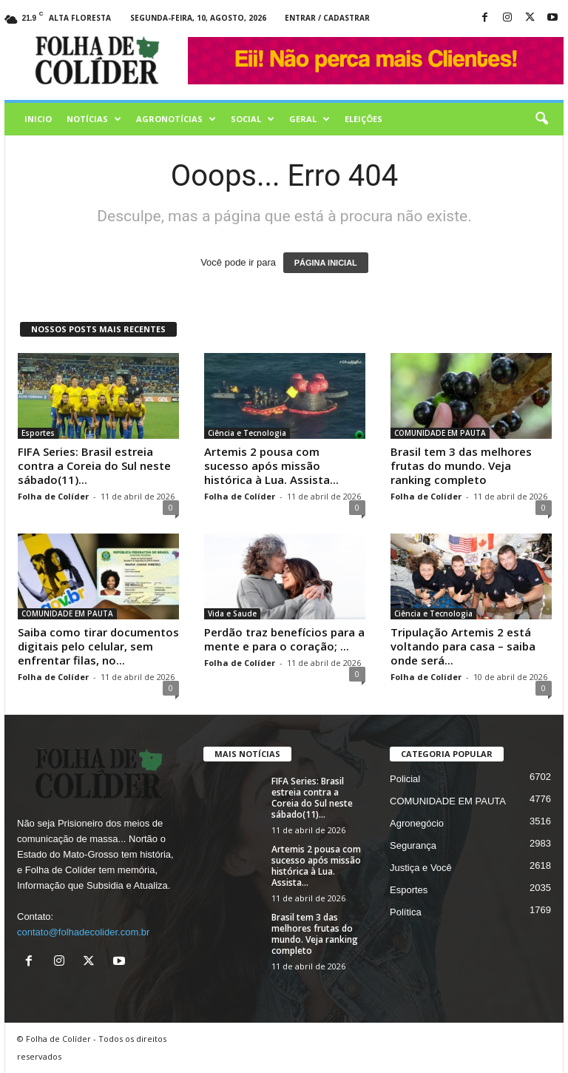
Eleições (363, 118)
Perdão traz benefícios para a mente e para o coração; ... (284, 639)
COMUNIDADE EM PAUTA (440, 433)
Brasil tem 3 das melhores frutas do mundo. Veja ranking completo (461, 465)
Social (252, 119)
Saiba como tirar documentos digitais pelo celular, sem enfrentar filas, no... (98, 646)
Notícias (94, 119)
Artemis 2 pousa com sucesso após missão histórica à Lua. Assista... (271, 465)
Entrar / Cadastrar (327, 18)
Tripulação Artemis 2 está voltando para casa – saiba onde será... (462, 646)
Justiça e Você (421, 867)
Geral (309, 119)
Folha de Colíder (53, 496)
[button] (541, 119)
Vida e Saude (232, 613)
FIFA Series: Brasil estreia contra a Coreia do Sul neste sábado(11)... (94, 465)
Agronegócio (417, 823)
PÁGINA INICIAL (325, 262)
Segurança (413, 845)
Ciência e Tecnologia (247, 433)
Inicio (38, 118)
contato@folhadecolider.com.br (83, 932)
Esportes (38, 433)
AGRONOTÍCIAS (176, 119)
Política (406, 912)
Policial (405, 778)
